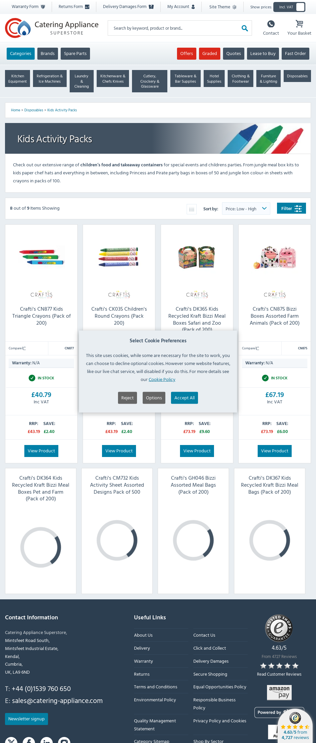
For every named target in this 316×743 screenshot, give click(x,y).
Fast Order (295, 53)
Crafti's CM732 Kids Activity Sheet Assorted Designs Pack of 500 (117, 485)
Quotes (233, 53)
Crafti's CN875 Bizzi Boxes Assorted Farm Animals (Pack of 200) (275, 316)
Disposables (33, 110)
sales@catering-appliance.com (57, 700)
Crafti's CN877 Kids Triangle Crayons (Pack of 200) (41, 316)
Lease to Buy (263, 53)
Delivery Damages (211, 660)
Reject (127, 414)
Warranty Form (28, 6)
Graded (209, 53)
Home (15, 110)
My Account (181, 6)
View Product (41, 450)
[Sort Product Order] (246, 208)
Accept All (184, 414)
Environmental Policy (155, 699)
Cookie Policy (162, 396)
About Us (143, 634)
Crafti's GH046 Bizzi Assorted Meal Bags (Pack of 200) (193, 485)
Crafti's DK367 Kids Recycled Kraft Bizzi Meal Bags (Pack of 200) (269, 485)
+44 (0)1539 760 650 (41, 688)
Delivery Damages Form (128, 6)
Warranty (143, 660)
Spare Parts (75, 53)
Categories (20, 53)
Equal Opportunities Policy (219, 686)
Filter (291, 208)
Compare (17, 348)
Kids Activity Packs (62, 110)
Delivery (142, 647)
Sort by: (211, 208)
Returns (142, 673)
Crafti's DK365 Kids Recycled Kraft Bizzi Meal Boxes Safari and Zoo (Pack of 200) (197, 319)
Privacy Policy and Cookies (219, 720)
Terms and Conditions (155, 686)
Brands (48, 53)
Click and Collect (209, 647)
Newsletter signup (26, 718)
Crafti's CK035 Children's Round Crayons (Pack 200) (119, 316)
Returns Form (74, 6)
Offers (186, 53)
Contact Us (204, 634)
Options (154, 414)
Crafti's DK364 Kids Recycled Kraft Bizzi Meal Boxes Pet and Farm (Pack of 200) (40, 488)
